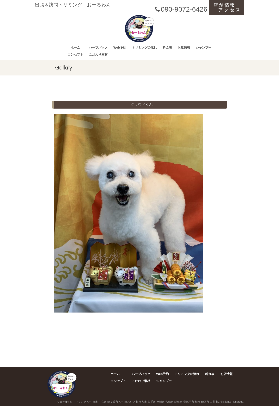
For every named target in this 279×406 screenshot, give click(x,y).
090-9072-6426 (180, 9)
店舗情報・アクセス (227, 7)
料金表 (167, 47)
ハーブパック (98, 47)
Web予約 (119, 47)
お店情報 (184, 47)
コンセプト (75, 54)
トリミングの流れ (144, 47)
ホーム (75, 47)
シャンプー (203, 47)
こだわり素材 (98, 54)
